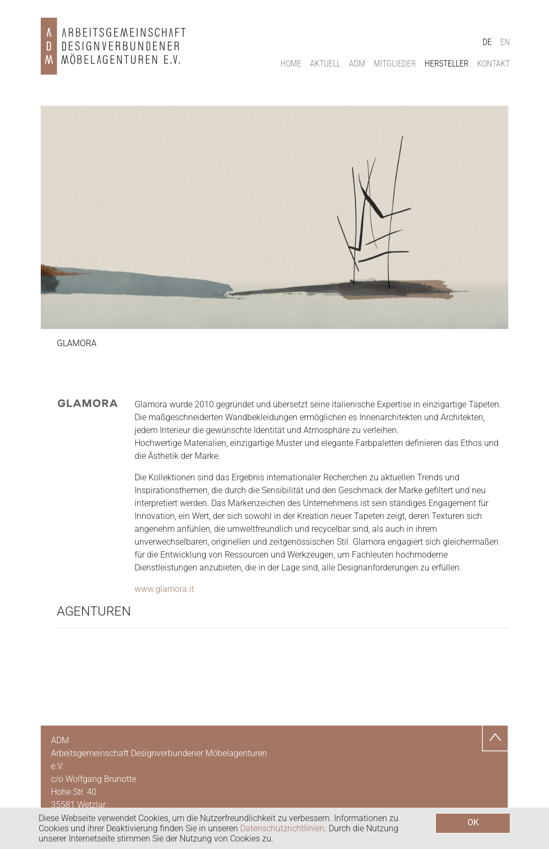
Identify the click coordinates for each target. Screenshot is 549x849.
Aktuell (325, 63)
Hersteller (447, 63)
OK (473, 822)
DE (487, 42)
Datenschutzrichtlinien (282, 828)
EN (505, 42)
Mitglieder (395, 63)
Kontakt (493, 63)
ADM (357, 63)
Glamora (77, 343)
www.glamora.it (164, 589)
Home (290, 63)
